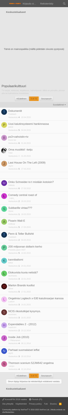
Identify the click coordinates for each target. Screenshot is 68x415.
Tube (10, 153)
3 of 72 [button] (34, 98)
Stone (10, 211)
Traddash (12, 114)
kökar (10, 263)
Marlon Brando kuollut (21, 285)
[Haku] (64, 4)
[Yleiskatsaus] (58, 4)
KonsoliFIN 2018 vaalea (14, 399)
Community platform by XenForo (26, 410)
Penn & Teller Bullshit (21, 233)
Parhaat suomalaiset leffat (23, 349)
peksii (10, 127)
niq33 (10, 353)
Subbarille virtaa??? (20, 207)
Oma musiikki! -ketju (20, 149)
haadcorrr (12, 327)
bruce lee (12, 140)
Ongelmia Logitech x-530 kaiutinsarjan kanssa (36, 298)
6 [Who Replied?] (19, 143)
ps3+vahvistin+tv (18, 136)
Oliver (10, 289)
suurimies (12, 314)
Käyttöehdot (21, 404)
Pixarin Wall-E (16, 220)
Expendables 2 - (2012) (22, 324)
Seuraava (46, 98)
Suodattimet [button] (58, 105)
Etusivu (53, 404)
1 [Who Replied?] (19, 214)
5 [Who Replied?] (19, 130)
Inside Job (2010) (18, 337)
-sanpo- (11, 366)
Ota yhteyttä (7, 404)
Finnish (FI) (35, 399)
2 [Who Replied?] (19, 201)
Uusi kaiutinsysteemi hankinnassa (28, 123)
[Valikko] (4, 3)
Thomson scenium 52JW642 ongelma (31, 363)
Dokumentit (15, 110)
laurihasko (12, 276)
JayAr (10, 166)
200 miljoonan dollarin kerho (25, 246)
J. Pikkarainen (14, 340)
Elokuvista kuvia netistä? (23, 272)
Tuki (46, 404)
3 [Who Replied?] (19, 279)
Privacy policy (35, 404)
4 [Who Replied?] (19, 117)
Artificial (11, 224)
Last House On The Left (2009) (26, 162)
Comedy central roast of (22, 195)
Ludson (11, 302)
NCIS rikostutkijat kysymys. (24, 311)
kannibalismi (15, 259)
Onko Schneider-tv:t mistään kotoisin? (31, 182)
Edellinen (22, 98)
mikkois (11, 185)
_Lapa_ (11, 198)
